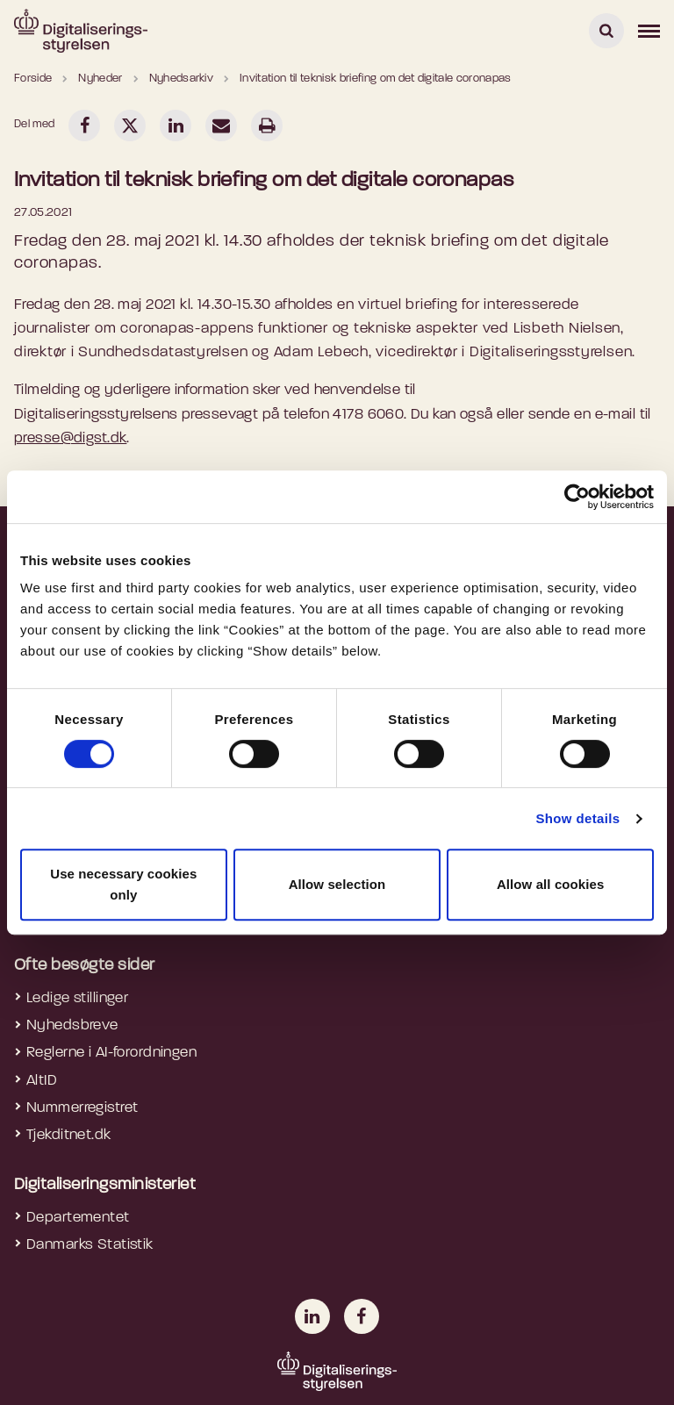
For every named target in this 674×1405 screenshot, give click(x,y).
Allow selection (337, 884)
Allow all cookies (551, 884)
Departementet (78, 1217)
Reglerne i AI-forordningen (111, 1052)
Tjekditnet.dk (68, 1135)
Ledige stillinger (77, 998)
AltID (41, 1080)
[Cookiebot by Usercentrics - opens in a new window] (577, 497)
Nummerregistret (82, 1107)
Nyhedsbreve (72, 1025)
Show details (577, 818)
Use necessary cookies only (123, 884)
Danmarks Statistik (90, 1244)
